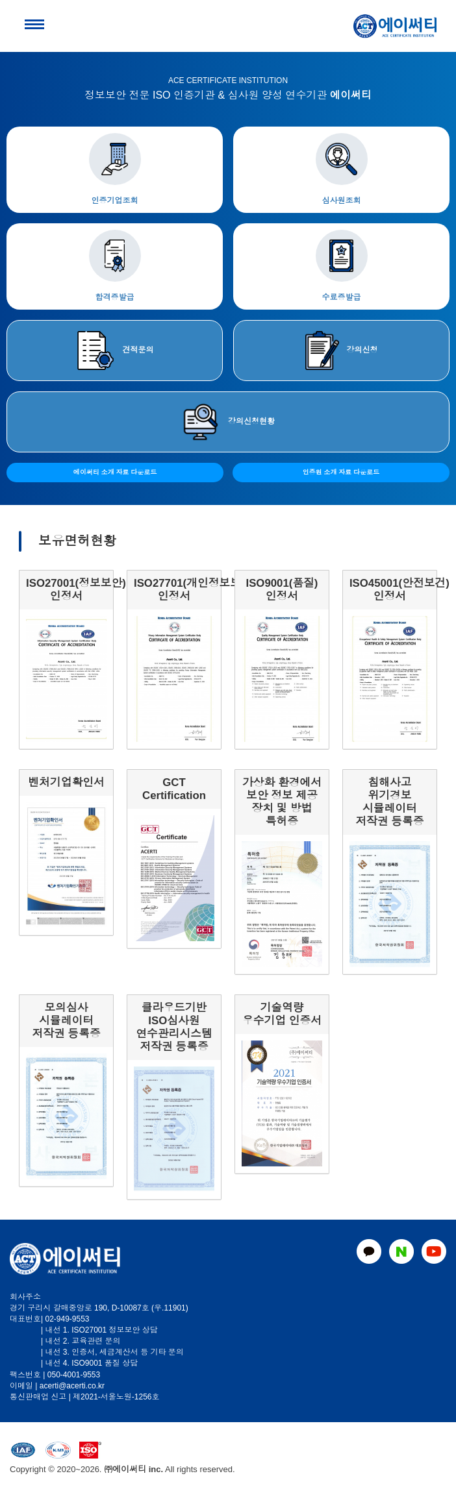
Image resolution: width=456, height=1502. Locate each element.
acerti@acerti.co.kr (72, 1385)
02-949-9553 (67, 1318)
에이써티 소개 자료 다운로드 (115, 472)
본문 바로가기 (0, 0)
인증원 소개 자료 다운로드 (341, 472)
